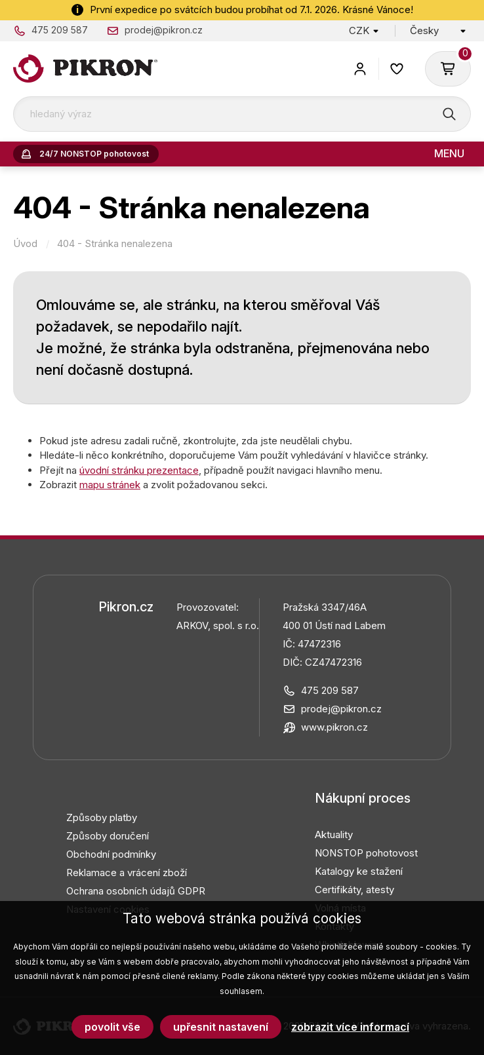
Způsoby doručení (107, 836)
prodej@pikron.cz (164, 29)
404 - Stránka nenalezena (114, 244)
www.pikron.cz (334, 727)
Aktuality (334, 834)
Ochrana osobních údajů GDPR (135, 891)
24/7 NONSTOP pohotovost (94, 154)
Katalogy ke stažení (359, 871)
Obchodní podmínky (111, 854)
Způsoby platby (101, 817)
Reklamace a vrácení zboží (126, 872)
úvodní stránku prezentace (139, 470)
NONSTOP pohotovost (366, 853)
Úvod (25, 244)
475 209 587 (59, 29)
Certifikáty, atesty (354, 889)
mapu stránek (109, 484)
